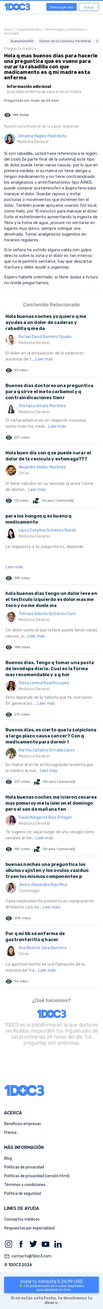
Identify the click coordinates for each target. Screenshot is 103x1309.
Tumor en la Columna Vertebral (65, 41)
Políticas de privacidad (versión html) (36, 1176)
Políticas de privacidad (24, 1167)
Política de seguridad (22, 1193)
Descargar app (61, 7)
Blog (8, 1158)
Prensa (10, 1132)
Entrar (89, 7)
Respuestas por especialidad (29, 1228)
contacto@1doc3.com (27, 1256)
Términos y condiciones (25, 1184)
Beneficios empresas (22, 1123)
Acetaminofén (22, 41)
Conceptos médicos (22, 1219)
